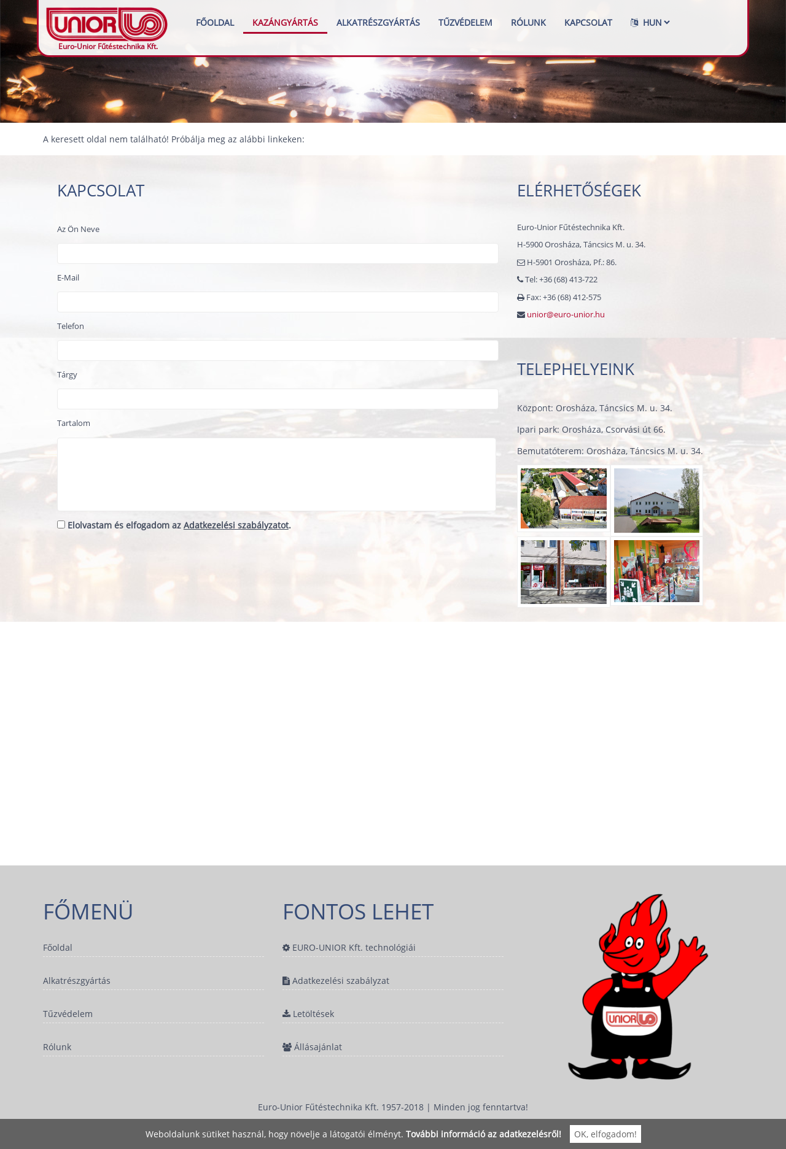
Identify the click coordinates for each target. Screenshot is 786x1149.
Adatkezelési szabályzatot (236, 525)
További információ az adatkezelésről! (483, 1134)
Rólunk (528, 22)
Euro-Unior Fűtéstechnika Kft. (108, 22)
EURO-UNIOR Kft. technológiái (349, 947)
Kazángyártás (285, 22)
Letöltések (308, 1015)
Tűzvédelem (465, 22)
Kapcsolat (588, 22)
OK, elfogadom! (605, 1134)
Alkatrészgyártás (378, 22)
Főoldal (215, 22)
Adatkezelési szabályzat (335, 981)
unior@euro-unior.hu (566, 314)
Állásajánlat (312, 1048)
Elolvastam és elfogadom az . (174, 525)
